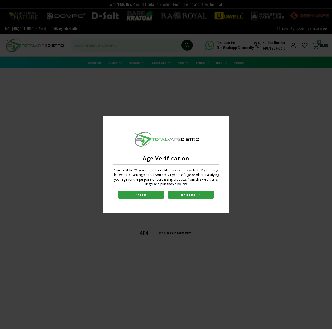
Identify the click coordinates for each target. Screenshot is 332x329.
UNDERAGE (191, 194)
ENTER (141, 194)
